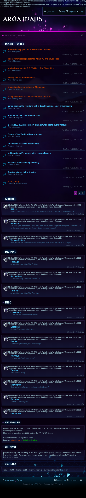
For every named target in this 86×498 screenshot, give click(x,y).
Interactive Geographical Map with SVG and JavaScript (33, 59)
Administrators (16, 440)
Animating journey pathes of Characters (26, 87)
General (11, 89)
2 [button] (79, 193)
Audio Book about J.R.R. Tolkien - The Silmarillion (31, 68)
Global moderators (30, 440)
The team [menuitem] (73, 480)
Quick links (51, 12)
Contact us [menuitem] (61, 480)
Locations (16, 136)
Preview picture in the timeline (22, 172)
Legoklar (64, 470)
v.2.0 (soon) (13, 181)
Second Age (16, 276)
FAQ (63, 12)
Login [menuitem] (82, 12)
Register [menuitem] (72, 12)
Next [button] (82, 193)
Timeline (14, 370)
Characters (16, 312)
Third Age (15, 291)
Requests (19, 89)
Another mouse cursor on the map (24, 115)
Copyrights (16, 385)
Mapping (11, 146)
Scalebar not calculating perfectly (23, 163)
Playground (17, 52)
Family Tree (17, 80)
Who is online (12, 422)
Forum (21, 35)
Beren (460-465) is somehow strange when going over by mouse (37, 125)
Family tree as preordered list (21, 78)
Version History (21, 184)
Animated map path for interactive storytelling (29, 49)
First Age (19, 146)
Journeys (16, 127)
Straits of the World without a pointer (25, 134)
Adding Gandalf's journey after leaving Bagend (29, 153)
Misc (9, 52)
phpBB (34, 484)
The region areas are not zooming (23, 144)
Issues (18, 108)
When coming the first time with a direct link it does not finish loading (40, 106)
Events (14, 341)
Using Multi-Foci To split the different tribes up (29, 96)
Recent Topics (14, 43)
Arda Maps (10, 35)
